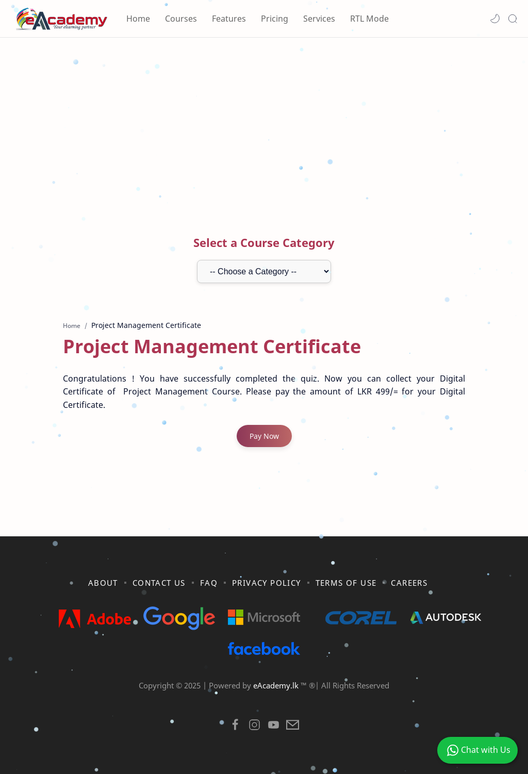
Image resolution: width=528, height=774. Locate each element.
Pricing (274, 18)
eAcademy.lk (277, 685)
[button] (495, 18)
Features (229, 18)
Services (319, 18)
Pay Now (264, 436)
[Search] (512, 18)
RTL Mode (369, 18)
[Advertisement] (264, 125)
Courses (181, 18)
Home (138, 18)
